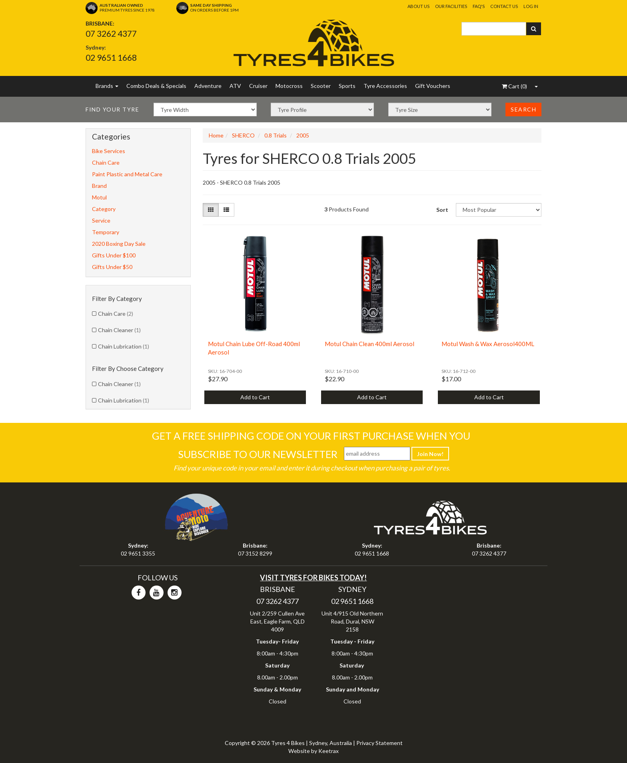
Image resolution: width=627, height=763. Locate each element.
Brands (107, 85)
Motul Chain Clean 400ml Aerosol (369, 343)
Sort (442, 209)
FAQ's (479, 6)
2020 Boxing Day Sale (119, 243)
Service (101, 220)
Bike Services (108, 150)
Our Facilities (451, 6)
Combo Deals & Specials (156, 85)
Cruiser (258, 85)
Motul (99, 197)
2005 (302, 135)
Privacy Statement (379, 742)
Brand (99, 185)
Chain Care (106, 162)
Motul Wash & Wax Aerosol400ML (487, 343)
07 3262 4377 (111, 33)
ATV (235, 85)
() (514, 86)
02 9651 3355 (138, 553)
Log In (530, 6)
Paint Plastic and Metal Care (127, 174)
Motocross (289, 85)
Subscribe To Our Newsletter (257, 454)
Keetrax (328, 750)
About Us (418, 6)
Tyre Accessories (385, 85)
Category (104, 208)
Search (523, 109)
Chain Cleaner (119, 330)
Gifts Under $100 (114, 255)
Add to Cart (255, 397)
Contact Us (504, 6)
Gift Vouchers (432, 85)
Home (216, 135)
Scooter (321, 85)
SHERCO (243, 135)
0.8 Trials (275, 135)
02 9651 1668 (111, 57)
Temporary (105, 232)
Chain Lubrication (123, 346)
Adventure (208, 85)
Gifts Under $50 (112, 266)
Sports (347, 85)
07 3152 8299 (255, 553)
